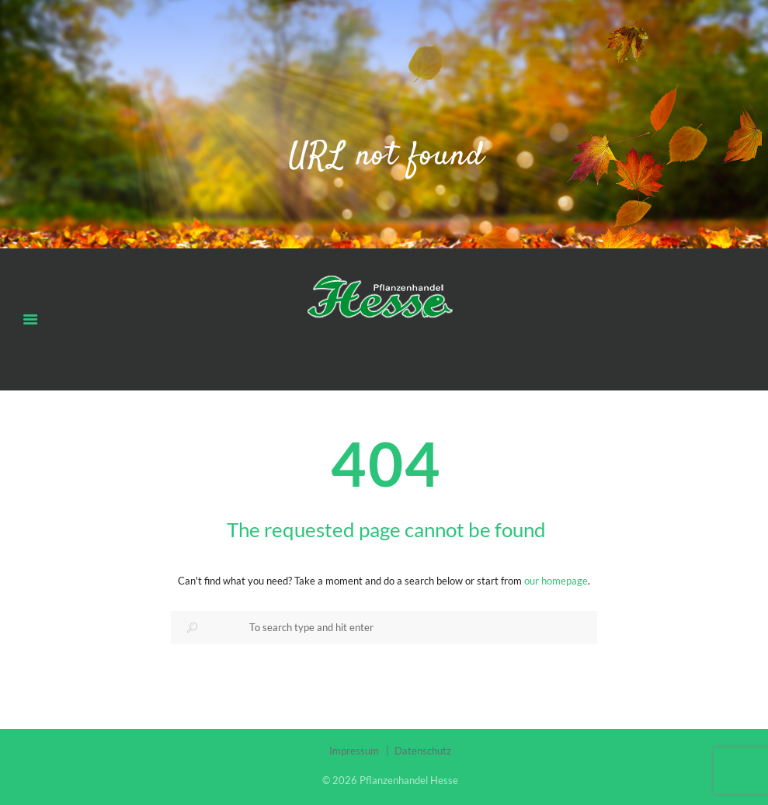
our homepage (556, 580)
